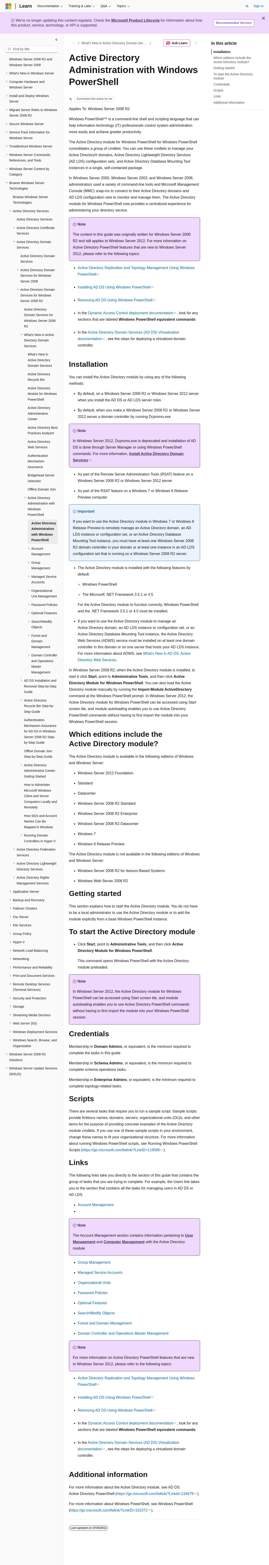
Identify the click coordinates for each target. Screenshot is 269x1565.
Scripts (218, 90)
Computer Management (124, 1242)
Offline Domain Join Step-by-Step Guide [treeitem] (38, 754)
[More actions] (196, 43)
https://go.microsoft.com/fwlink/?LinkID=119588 (121, 1150)
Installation (222, 52)
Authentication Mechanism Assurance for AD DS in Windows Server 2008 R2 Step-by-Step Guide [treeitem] (40, 731)
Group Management (94, 1262)
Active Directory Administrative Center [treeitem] (39, 413)
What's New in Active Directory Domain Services (114, 43)
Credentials (221, 84)
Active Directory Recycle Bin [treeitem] (39, 377)
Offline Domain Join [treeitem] (42, 489)
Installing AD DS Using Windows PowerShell (114, 287)
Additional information (229, 102)
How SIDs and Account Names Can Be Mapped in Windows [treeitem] (40, 821)
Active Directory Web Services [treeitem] (39, 444)
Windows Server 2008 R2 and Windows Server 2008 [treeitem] (30, 62)
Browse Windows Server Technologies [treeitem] (30, 200)
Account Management (96, 1205)
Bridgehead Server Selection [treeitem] (41, 478)
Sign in (258, 6)
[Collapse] (56, 39)
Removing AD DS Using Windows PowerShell (115, 300)
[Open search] (247, 6)
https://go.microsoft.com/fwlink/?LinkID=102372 (109, 1510)
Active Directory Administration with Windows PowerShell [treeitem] (43, 531)
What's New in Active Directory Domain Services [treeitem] (40, 359)
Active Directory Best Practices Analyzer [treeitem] (43, 430)
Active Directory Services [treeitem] (35, 219)
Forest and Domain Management (105, 1323)
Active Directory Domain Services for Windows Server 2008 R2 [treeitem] (40, 318)
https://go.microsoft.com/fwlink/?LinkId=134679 (155, 1494)
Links (217, 96)
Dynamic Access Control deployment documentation (130, 313)
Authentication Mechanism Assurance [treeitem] (38, 461)
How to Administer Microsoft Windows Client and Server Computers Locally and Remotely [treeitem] (40, 796)
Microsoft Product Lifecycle (135, 20)
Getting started (224, 68)
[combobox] (32, 49)
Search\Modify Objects (96, 1313)
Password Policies (93, 1293)
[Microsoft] (9, 6)
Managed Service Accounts (100, 1272)
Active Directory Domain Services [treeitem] (37, 259)
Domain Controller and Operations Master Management (123, 1333)
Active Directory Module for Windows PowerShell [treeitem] (42, 393)
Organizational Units (94, 1283)
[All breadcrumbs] (73, 43)
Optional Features (92, 1303)
